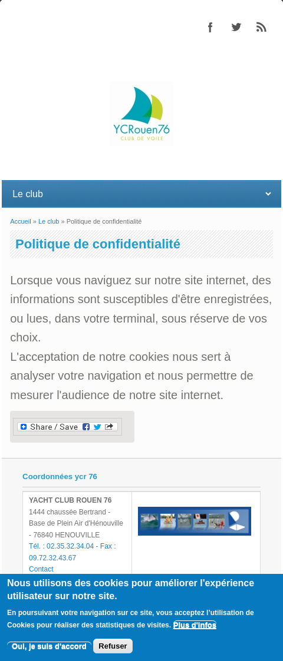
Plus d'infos (194, 624)
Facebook (210, 27)
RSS (262, 27)
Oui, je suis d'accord (49, 646)
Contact (41, 569)
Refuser (112, 646)
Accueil (20, 221)
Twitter (236, 27)
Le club (48, 221)
